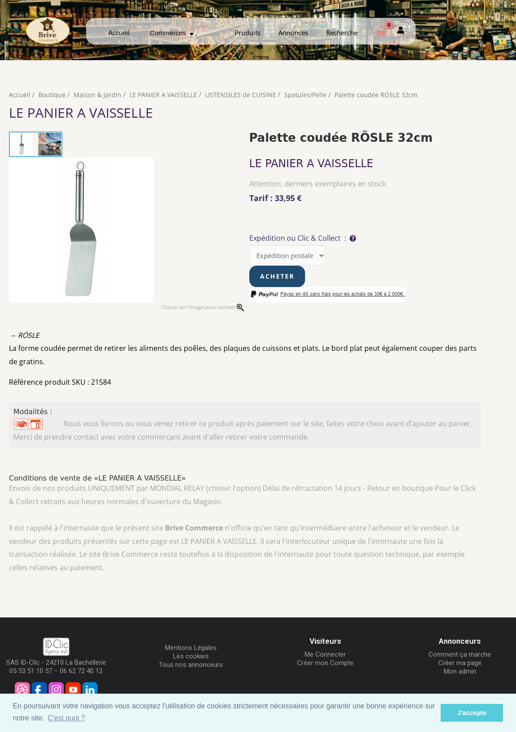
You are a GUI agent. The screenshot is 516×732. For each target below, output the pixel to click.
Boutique (52, 94)
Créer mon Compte (325, 664)
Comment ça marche (460, 656)
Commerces (172, 33)
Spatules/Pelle (311, 94)
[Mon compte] (401, 31)
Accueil (119, 32)
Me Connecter (325, 656)
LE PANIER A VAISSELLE (166, 94)
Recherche (342, 32)
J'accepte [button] (472, 712)
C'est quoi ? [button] (66, 718)
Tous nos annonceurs (191, 666)
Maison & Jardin (98, 94)
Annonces (293, 32)
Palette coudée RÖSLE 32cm (384, 94)
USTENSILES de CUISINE (245, 94)
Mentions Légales (191, 649)
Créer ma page (460, 664)
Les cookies (191, 658)
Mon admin (460, 673)
